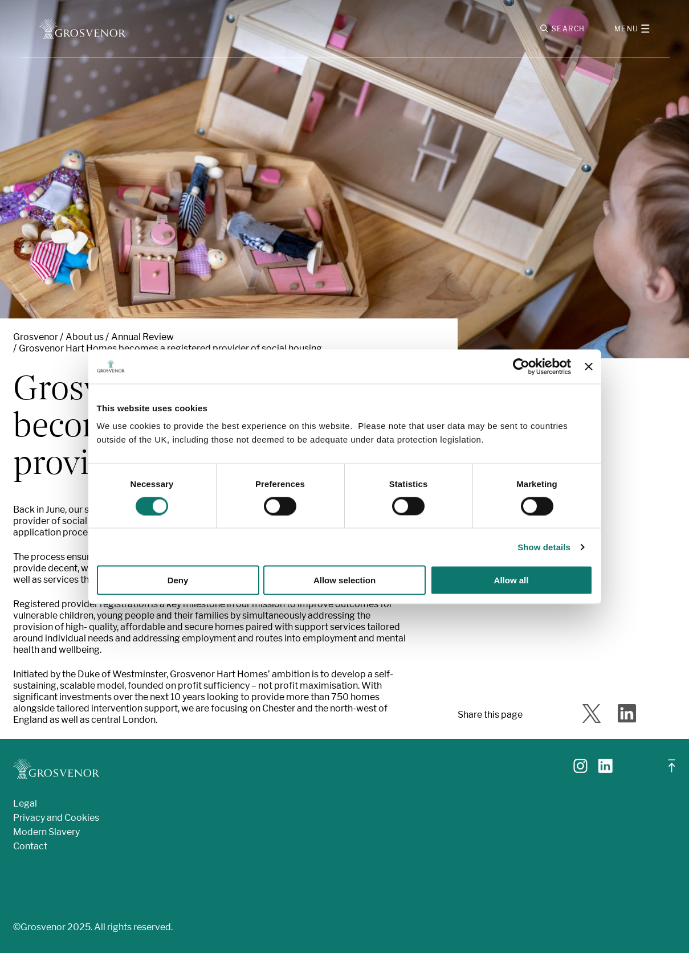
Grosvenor (35, 337)
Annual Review (142, 337)
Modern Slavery (46, 832)
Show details (543, 546)
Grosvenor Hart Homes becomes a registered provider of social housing (170, 348)
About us (85, 337)
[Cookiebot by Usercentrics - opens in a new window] (521, 366)
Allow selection (344, 580)
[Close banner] (589, 366)
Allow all (511, 580)
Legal (25, 803)
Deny (178, 580)
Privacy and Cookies (56, 817)
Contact (30, 846)
